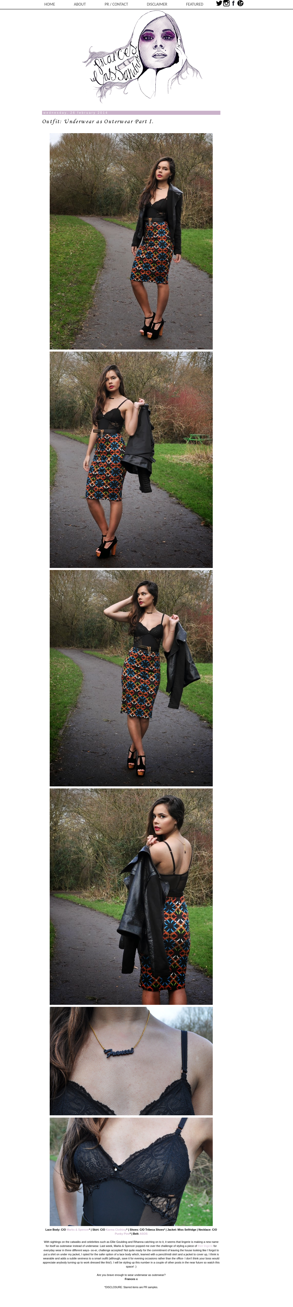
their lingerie (205, 1245)
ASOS (144, 1233)
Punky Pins (122, 1233)
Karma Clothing (116, 1229)
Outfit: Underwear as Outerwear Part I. (98, 121)
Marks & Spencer (78, 1229)
